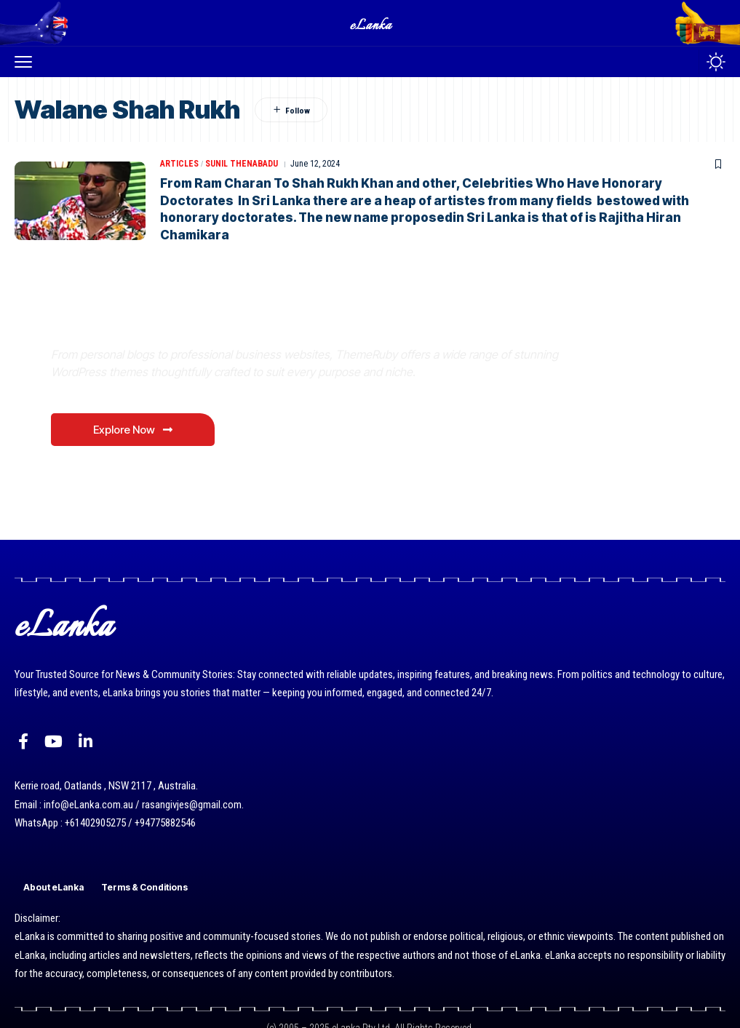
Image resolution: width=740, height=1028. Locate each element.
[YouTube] (53, 741)
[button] (27, 62)
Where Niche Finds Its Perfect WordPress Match (254, 320)
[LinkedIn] (85, 741)
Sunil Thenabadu (241, 164)
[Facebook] (23, 741)
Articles (179, 164)
